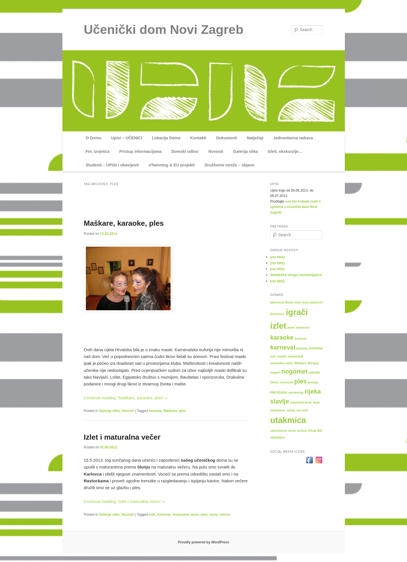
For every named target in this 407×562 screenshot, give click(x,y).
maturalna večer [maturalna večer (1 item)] (281, 363)
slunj (213, 515)
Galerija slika (245, 151)
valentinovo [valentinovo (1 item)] (278, 430)
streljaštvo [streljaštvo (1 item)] (277, 410)
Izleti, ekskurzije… (285, 151)
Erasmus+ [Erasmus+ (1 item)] (277, 314)
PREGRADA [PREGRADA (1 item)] (279, 392)
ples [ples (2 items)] (300, 381)
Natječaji (255, 138)
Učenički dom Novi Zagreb (163, 29)
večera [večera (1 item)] (302, 430)
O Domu (93, 138)
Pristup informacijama (140, 151)
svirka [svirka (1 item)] (290, 410)
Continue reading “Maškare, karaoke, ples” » (125, 397)
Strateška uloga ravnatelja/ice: (296, 275)
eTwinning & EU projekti (172, 165)
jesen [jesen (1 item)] (291, 327)
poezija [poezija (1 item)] (313, 382)
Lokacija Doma (166, 138)
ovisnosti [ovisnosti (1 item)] (286, 382)
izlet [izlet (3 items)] (278, 325)
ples (182, 411)
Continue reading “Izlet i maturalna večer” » (124, 501)
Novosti (215, 151)
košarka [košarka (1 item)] (302, 348)
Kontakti (198, 138)
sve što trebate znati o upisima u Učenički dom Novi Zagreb (295, 206)
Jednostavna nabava (293, 138)
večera (224, 515)
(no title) (277, 257)
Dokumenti (226, 138)
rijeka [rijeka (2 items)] (313, 391)
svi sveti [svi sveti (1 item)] (302, 410)
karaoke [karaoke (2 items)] (282, 337)
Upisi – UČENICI (126, 138)
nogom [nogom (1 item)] (275, 372)
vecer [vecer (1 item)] (292, 430)
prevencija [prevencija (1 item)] (296, 392)
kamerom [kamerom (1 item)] (303, 327)
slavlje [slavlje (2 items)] (279, 401)
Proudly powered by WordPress (203, 542)
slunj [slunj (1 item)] (316, 402)
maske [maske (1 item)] (281, 356)
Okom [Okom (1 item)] (274, 382)
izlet (152, 515)
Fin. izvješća (97, 151)
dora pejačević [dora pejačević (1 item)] (312, 302)
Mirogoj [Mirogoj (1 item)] (313, 363)
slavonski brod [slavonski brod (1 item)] (301, 402)
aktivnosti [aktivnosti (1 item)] (277, 302)
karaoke (155, 411)
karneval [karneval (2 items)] (282, 347)
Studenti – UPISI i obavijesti (112, 165)
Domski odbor (185, 151)
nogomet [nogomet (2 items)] (294, 371)
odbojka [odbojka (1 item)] (314, 372)
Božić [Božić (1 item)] (289, 302)
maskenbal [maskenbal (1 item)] (295, 356)
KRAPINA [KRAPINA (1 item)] (316, 348)
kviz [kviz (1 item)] (273, 356)
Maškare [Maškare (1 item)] (300, 363)
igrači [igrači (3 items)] (297, 312)
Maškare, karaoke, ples (124, 223)
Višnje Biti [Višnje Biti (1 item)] (315, 430)
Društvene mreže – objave (229, 165)
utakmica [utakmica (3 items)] (288, 420)
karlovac (164, 515)
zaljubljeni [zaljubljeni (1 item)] (277, 437)
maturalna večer (186, 515)
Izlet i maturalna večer (122, 437)
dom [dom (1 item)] (298, 302)
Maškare (170, 411)
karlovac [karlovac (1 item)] (301, 338)
